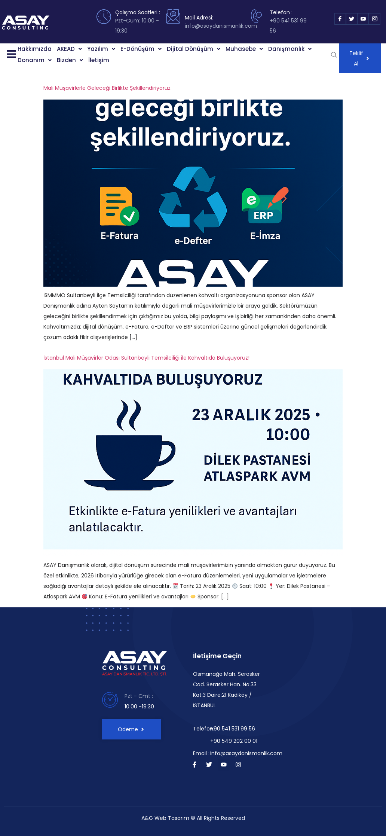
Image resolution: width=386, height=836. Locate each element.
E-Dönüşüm (141, 49)
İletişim (98, 60)
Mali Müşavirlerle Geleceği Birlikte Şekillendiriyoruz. (107, 88)
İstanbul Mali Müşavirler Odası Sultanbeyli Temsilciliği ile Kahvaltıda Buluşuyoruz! (146, 357)
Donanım (35, 60)
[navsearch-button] (334, 54)
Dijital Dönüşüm (193, 49)
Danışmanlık (290, 49)
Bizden (70, 60)
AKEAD (69, 49)
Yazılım (101, 49)
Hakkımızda (35, 49)
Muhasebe (244, 49)
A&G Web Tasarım (165, 818)
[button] (9, 54)
